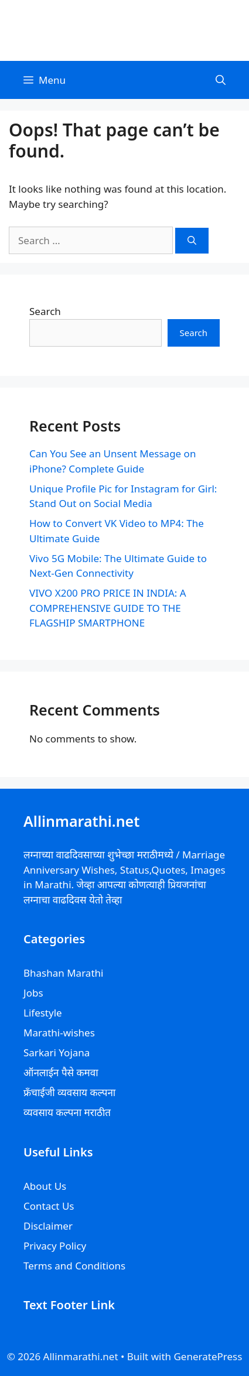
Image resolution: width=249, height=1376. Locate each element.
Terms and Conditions (74, 1265)
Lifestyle (42, 1012)
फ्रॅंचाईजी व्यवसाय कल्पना (69, 1092)
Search (45, 311)
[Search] (192, 241)
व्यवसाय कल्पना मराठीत (67, 1112)
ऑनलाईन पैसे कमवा (60, 1072)
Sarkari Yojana (56, 1052)
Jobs (33, 993)
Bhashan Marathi (63, 973)
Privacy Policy (54, 1245)
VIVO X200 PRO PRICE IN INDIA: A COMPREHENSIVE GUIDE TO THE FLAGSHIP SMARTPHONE (107, 607)
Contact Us (48, 1206)
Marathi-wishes (59, 1032)
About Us (44, 1186)
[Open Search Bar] (220, 80)
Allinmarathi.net (125, 30)
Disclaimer (48, 1226)
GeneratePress (207, 1356)
